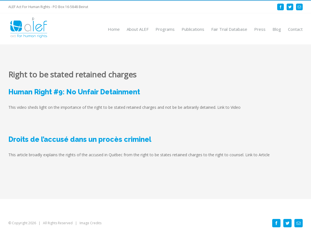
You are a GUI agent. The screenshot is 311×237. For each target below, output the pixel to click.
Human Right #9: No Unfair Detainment (74, 92)
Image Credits (90, 223)
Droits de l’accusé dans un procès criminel (79, 139)
